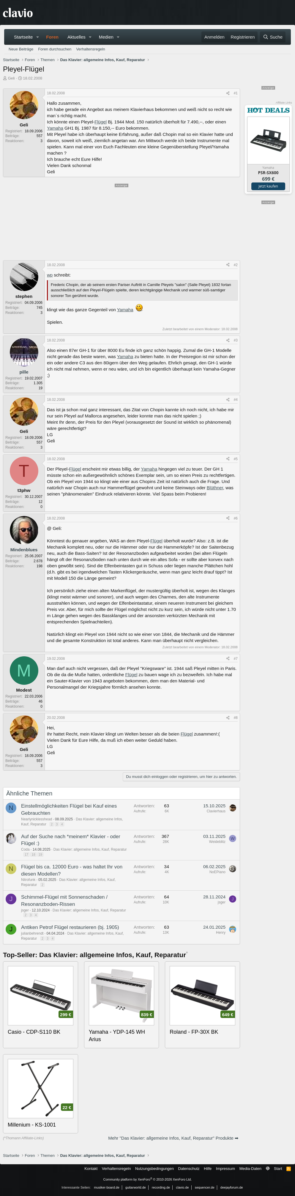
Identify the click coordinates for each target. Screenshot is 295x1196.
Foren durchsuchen (54, 49)
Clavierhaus (216, 811)
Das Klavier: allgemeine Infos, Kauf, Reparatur (90, 849)
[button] (37, 36)
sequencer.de (204, 1187)
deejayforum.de (231, 1187)
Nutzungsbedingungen (154, 1168)
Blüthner (215, 487)
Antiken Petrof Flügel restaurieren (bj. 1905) (70, 927)
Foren (52, 36)
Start (278, 1168)
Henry (220, 932)
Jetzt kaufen (268, 186)
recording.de (161, 1187)
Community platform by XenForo (147, 1179)
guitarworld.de (135, 1187)
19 (40, 854)
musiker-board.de (106, 1187)
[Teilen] (228, 93)
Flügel (100, 121)
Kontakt (90, 1168)
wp (50, 274)
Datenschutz (189, 1168)
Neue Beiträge (21, 49)
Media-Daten (250, 1168)
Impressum (225, 1168)
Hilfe (208, 1168)
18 (33, 854)
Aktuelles (76, 36)
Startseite (23, 36)
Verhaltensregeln (90, 49)
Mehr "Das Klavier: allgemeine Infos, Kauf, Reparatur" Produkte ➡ (173, 1138)
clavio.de (182, 1187)
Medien (106, 36)
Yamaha (55, 128)
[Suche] (272, 36)
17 (26, 854)
